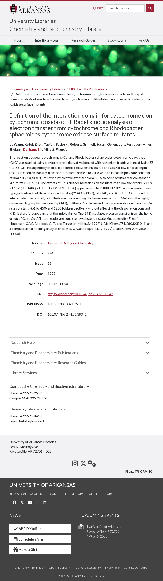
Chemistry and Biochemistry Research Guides (48, 362)
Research (78, 494)
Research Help (22, 342)
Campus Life (59, 494)
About (112, 494)
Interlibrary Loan (47, 40)
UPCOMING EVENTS (100, 515)
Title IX (78, 567)
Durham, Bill (32, 149)
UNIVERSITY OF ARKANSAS (42, 485)
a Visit (29, 539)
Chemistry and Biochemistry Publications (44, 352)
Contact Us (131, 567)
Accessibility (93, 567)
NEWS (15, 515)
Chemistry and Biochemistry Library (55, 28)
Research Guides (83, 40)
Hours (18, 40)
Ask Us (144, 40)
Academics (38, 494)
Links (98, 8)
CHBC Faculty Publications (87, 89)
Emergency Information (30, 567)
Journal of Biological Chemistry (70, 243)
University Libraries (32, 21)
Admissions (18, 494)
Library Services (23, 372)
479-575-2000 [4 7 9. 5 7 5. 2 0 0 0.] (97, 536)
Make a (25, 549)
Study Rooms (117, 40)
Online (27, 528)
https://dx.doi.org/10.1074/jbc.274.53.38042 (80, 294)
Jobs (144, 567)
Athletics (96, 494)
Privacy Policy (112, 567)
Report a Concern (59, 567)
